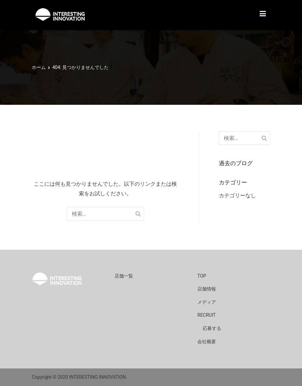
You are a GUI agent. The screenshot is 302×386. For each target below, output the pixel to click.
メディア (206, 302)
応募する (212, 328)
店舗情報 (206, 288)
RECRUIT (206, 315)
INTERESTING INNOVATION (97, 377)
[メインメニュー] (263, 15)
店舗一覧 (124, 276)
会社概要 (206, 341)
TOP (201, 276)
